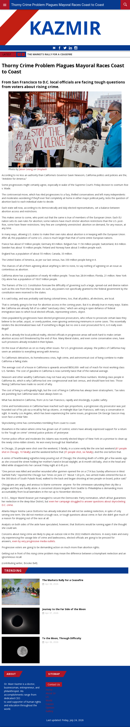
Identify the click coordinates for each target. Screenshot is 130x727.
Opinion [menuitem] (50, 707)
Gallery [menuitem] (49, 711)
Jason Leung (26, 169)
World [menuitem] (49, 700)
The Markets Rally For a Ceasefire (62, 580)
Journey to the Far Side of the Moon (64, 609)
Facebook (59, 48)
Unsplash (42, 169)
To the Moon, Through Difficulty (61, 638)
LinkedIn (70, 48)
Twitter (65, 48)
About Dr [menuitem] (51, 693)
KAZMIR (65, 27)
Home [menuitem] (49, 689)
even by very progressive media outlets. (34, 541)
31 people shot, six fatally (79, 452)
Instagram (76, 48)
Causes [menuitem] (50, 704)
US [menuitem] (47, 696)
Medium (54, 48)
